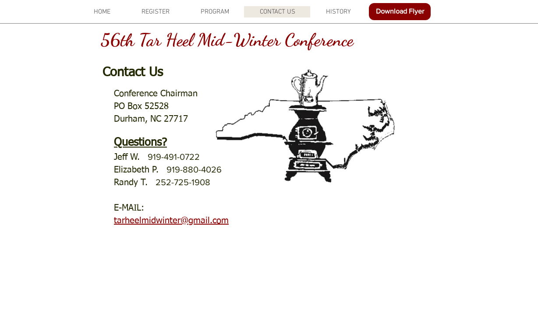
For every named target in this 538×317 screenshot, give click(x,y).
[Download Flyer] (400, 11)
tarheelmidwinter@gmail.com (171, 220)
